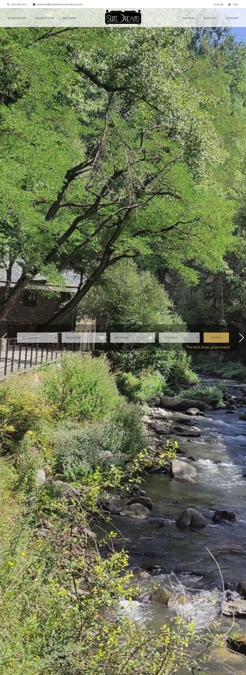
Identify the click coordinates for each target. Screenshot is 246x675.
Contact (232, 18)
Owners (188, 18)
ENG (233, 4)
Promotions (44, 18)
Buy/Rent (70, 18)
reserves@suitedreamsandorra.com (59, 4)
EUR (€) (218, 4)
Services (210, 18)
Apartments (17, 18)
